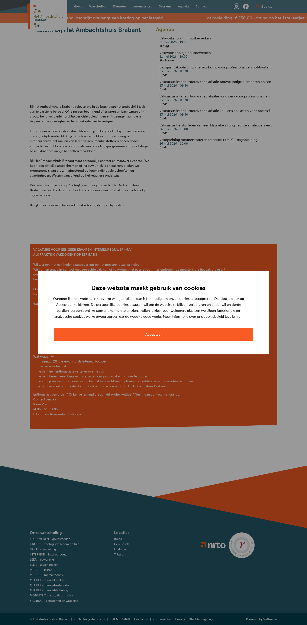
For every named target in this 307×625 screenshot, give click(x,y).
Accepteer (153, 334)
